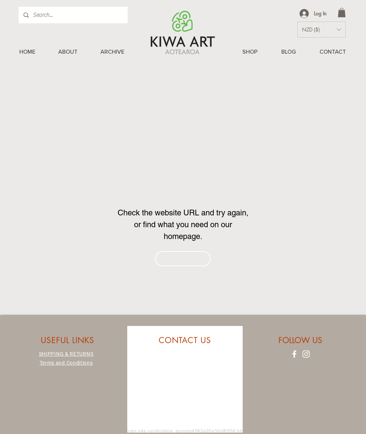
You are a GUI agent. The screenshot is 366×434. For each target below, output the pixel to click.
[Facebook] (294, 354)
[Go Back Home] (183, 258)
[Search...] (73, 15)
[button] (342, 12)
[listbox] (321, 29)
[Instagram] (306, 354)
